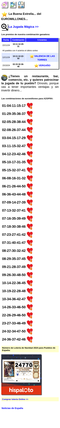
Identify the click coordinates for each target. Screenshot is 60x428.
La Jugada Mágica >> (23, 26)
